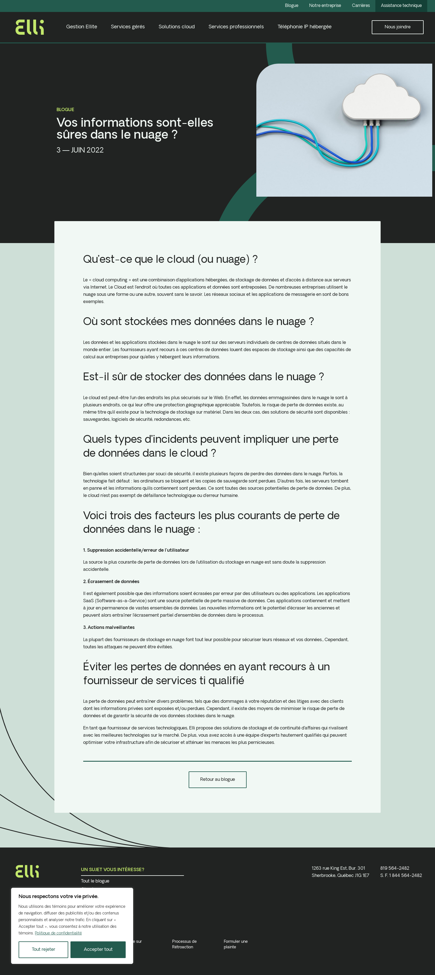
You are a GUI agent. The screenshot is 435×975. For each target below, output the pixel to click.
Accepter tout (98, 950)
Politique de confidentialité (58, 933)
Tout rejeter (43, 950)
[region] (72, 926)
